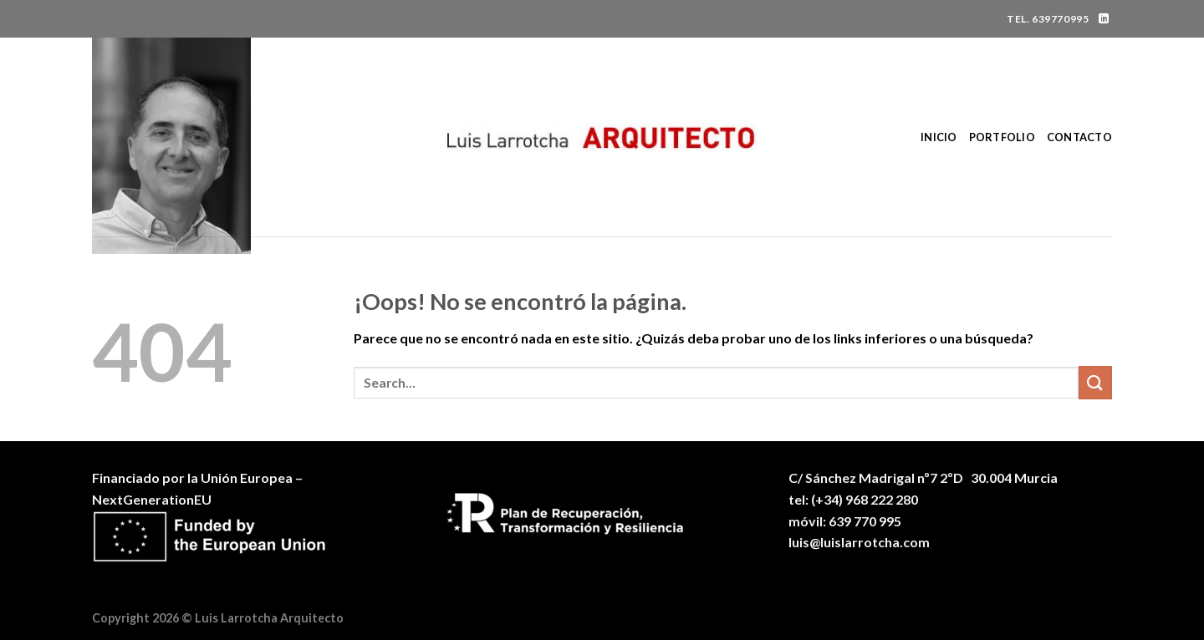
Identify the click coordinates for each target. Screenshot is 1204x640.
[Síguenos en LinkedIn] (1104, 19)
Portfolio (1002, 137)
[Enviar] (1095, 382)
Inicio (939, 137)
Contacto (1079, 137)
